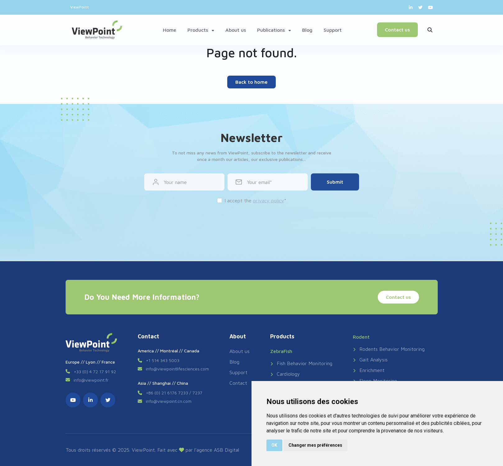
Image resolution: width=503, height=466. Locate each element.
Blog (307, 30)
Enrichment (369, 370)
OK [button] (274, 445)
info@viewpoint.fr (91, 380)
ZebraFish (281, 351)
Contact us (397, 29)
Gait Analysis (370, 359)
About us (235, 30)
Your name (175, 182)
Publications (274, 30)
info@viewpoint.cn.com (169, 401)
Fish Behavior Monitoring (301, 363)
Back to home (251, 82)
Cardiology (285, 374)
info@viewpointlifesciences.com (177, 368)
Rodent (361, 337)
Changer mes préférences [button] (315, 445)
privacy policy (268, 200)
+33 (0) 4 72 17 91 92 (95, 371)
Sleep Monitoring (375, 381)
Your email (258, 182)
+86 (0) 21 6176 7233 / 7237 (174, 392)
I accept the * (255, 200)
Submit (335, 182)
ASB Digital (226, 450)
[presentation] (251, 222)
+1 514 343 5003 (162, 360)
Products (200, 30)
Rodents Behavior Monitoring (389, 349)
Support (333, 30)
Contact (238, 383)
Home (169, 30)
